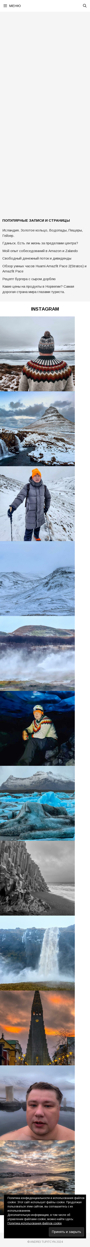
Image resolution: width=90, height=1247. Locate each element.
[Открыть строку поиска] (84, 6)
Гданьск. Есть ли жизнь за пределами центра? (40, 243)
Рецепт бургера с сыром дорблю (29, 279)
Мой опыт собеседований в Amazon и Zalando (40, 251)
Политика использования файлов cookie (34, 1223)
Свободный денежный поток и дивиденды (36, 258)
